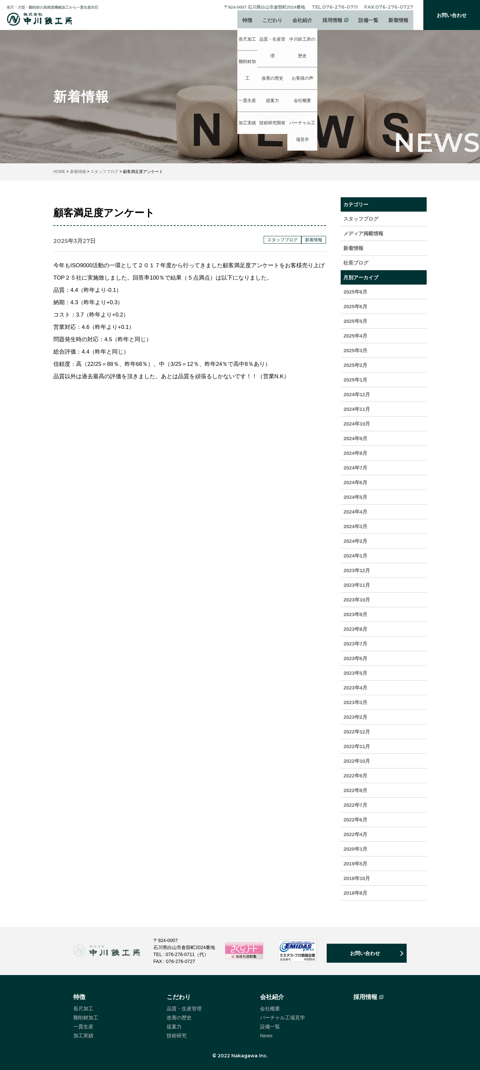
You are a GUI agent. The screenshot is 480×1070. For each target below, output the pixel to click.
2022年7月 (355, 805)
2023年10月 (356, 599)
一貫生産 (83, 1026)
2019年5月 (355, 863)
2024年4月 (355, 512)
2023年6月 (355, 658)
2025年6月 (355, 306)
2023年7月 (355, 643)
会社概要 (270, 1008)
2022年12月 (356, 731)
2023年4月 (355, 687)
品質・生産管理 (184, 1008)
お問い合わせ (452, 15)
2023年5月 (355, 673)
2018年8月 (355, 893)
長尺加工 (83, 1008)
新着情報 (398, 22)
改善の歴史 (179, 1017)
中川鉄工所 (48, 19)
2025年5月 (355, 321)
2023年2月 (355, 717)
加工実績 (83, 1035)
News (266, 1035)
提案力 (174, 1026)
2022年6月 (355, 819)
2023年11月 (356, 585)
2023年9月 (355, 614)
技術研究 (177, 1035)
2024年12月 (356, 394)
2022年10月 (356, 761)
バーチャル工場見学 (282, 1017)
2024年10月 (356, 424)
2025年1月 (355, 380)
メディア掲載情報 (363, 233)
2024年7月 (355, 468)
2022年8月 (355, 790)
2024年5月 (355, 497)
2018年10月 (356, 878)
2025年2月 (355, 365)
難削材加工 (85, 1017)
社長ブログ (355, 263)
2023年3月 (355, 702)
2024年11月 (356, 409)
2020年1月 (355, 849)
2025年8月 (355, 292)
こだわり (272, 22)
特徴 (247, 22)
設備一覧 (368, 22)
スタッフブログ (360, 219)
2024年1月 (355, 555)
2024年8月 (355, 453)
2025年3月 (355, 350)
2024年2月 (355, 541)
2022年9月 (355, 775)
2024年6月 (355, 482)
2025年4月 (355, 336)
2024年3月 (355, 526)
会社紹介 (302, 22)
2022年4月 (355, 834)
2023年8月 (355, 629)
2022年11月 (356, 746)
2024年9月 (355, 438)
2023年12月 (356, 570)
